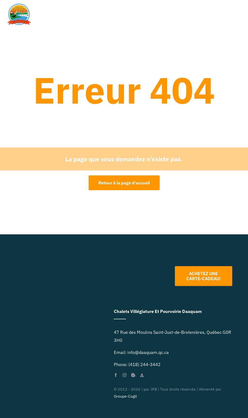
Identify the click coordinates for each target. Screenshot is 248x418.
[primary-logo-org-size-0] (19, 5)
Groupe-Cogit (125, 396)
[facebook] (116, 375)
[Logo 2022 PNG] (143, 252)
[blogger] (133, 375)
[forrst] (142, 375)
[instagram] (124, 375)
